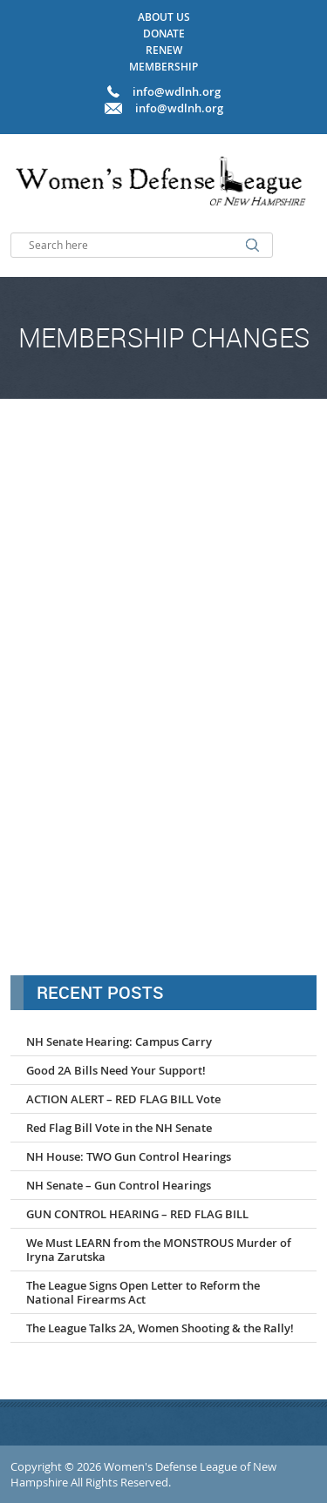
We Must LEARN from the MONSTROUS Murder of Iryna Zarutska (158, 1249)
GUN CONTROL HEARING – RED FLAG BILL (137, 1214)
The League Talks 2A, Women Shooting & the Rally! (160, 1328)
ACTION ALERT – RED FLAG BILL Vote (123, 1099)
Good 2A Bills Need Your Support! (116, 1070)
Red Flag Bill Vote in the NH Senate (119, 1128)
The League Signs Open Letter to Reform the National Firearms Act (143, 1292)
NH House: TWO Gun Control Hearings (128, 1156)
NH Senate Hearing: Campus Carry (119, 1041)
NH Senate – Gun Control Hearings (118, 1185)
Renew (164, 50)
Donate (164, 33)
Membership (163, 66)
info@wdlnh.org (179, 108)
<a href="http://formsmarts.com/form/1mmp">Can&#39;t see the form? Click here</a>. (163, 684)
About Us (164, 17)
